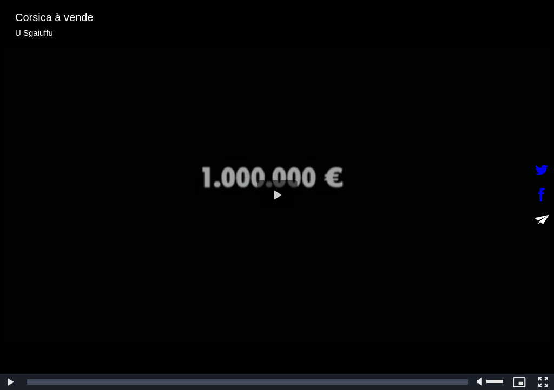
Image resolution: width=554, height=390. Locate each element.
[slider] (247, 382)
